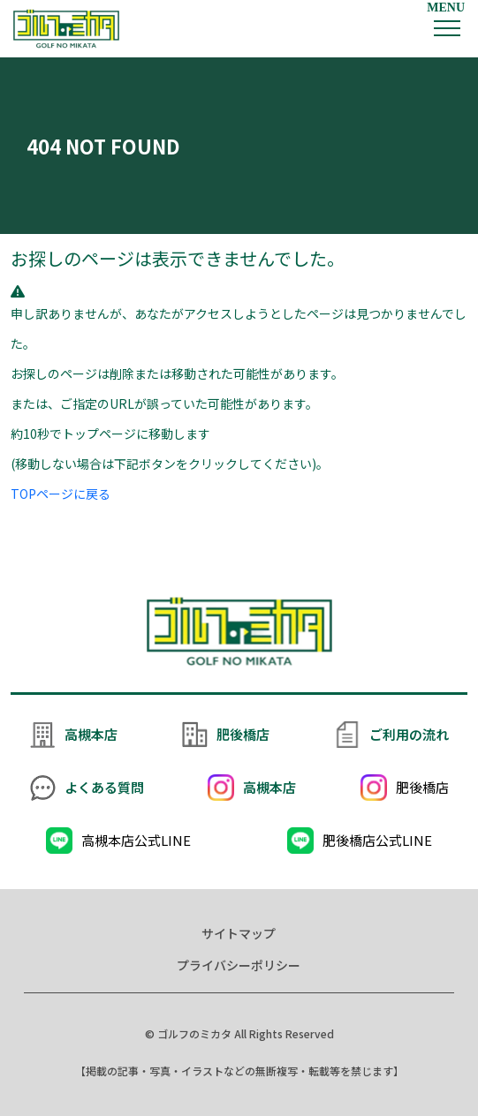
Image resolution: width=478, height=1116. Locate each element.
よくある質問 (104, 787)
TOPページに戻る (60, 493)
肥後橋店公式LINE (377, 840)
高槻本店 (91, 734)
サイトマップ (238, 933)
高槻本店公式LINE (136, 840)
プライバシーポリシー (238, 965)
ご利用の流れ (409, 734)
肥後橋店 (242, 734)
